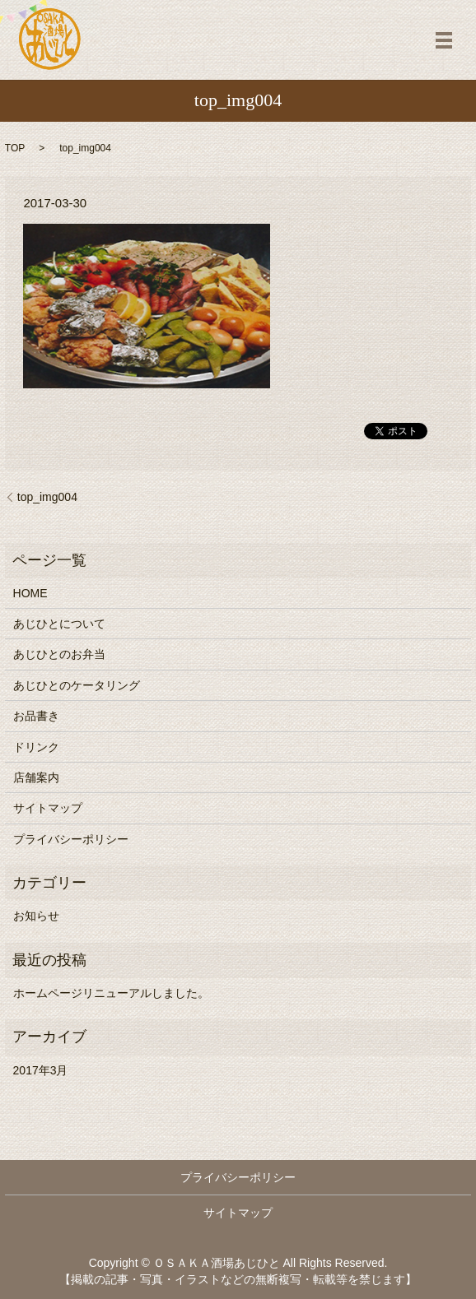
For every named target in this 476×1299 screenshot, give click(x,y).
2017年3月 (40, 1070)
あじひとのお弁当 (59, 654)
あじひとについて (59, 623)
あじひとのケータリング (76, 685)
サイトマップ (47, 807)
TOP (15, 148)
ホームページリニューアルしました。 (111, 993)
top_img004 (47, 496)
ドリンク (36, 747)
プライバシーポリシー (70, 839)
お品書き (36, 715)
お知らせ (36, 915)
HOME (30, 593)
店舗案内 (36, 777)
